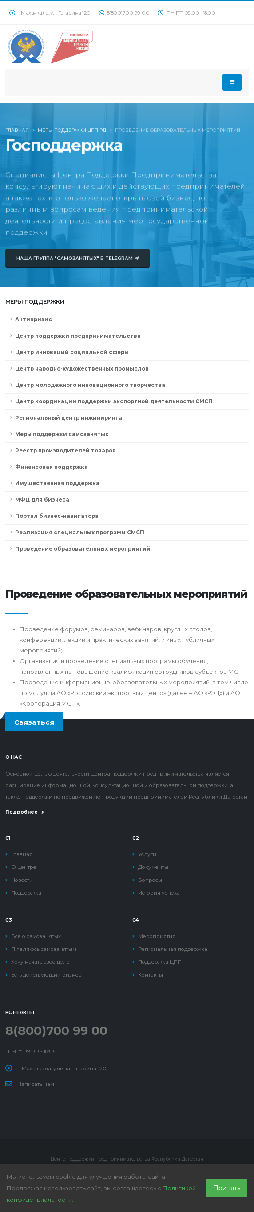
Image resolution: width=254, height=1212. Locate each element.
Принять (226, 1188)
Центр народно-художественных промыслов (82, 369)
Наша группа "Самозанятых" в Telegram (77, 264)
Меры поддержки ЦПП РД (72, 132)
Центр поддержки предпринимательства (78, 336)
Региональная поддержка (172, 949)
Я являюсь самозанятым (43, 949)
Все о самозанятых (36, 936)
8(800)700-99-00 (124, 13)
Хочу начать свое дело (40, 962)
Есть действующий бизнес (46, 975)
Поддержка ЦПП (160, 962)
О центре (23, 867)
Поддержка (26, 893)
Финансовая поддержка (51, 467)
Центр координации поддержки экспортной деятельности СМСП (114, 401)
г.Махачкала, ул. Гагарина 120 (50, 13)
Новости (22, 880)
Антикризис (33, 320)
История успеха (159, 893)
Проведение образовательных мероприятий (83, 549)
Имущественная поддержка (57, 483)
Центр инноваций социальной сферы (72, 352)
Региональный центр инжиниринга (68, 418)
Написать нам (35, 1084)
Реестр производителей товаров (65, 451)
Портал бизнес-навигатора (57, 516)
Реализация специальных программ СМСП (79, 532)
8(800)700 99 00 (56, 1030)
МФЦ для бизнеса (42, 500)
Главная (17, 132)
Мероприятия (156, 936)
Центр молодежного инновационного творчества (90, 385)
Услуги (147, 854)
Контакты (150, 975)
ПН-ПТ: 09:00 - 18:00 (186, 13)
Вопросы (150, 880)
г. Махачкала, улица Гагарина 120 (62, 1068)
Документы (153, 867)
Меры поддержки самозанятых (61, 434)
